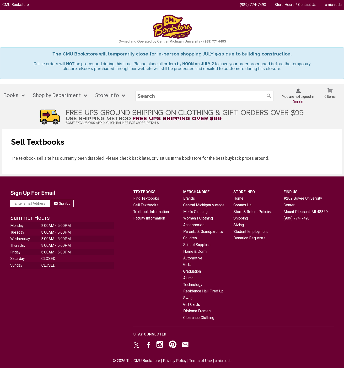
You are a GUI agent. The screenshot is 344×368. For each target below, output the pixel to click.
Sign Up (62, 203)
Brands (189, 198)
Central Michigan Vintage (204, 205)
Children (190, 238)
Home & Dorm (195, 251)
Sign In (298, 101)
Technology (192, 284)
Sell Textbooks (145, 205)
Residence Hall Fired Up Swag (203, 294)
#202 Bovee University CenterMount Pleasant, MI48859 (306, 205)
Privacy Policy (174, 360)
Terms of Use (200, 360)
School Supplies (196, 244)
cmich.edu (333, 4)
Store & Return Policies (252, 211)
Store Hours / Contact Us (295, 4)
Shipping (240, 218)
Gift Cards (191, 304)
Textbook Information (151, 211)
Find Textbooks (146, 198)
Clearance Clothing (198, 317)
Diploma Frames (197, 311)
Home (238, 198)
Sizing (238, 225)
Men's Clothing (195, 211)
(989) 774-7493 (253, 4)
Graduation (192, 271)
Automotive (192, 258)
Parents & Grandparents (203, 231)
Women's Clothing (198, 218)
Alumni (188, 278)
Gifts (187, 264)
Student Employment (250, 231)
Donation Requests (249, 238)
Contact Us (242, 205)
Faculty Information (149, 218)
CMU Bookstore (15, 4)
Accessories (193, 225)
